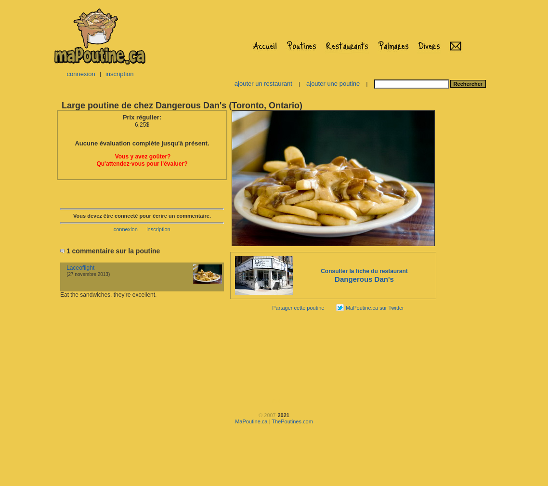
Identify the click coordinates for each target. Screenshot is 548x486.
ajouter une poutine (333, 83)
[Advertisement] (467, 253)
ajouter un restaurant (263, 83)
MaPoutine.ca (251, 421)
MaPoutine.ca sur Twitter (375, 308)
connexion (80, 74)
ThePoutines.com (292, 421)
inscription (119, 74)
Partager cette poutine (298, 308)
